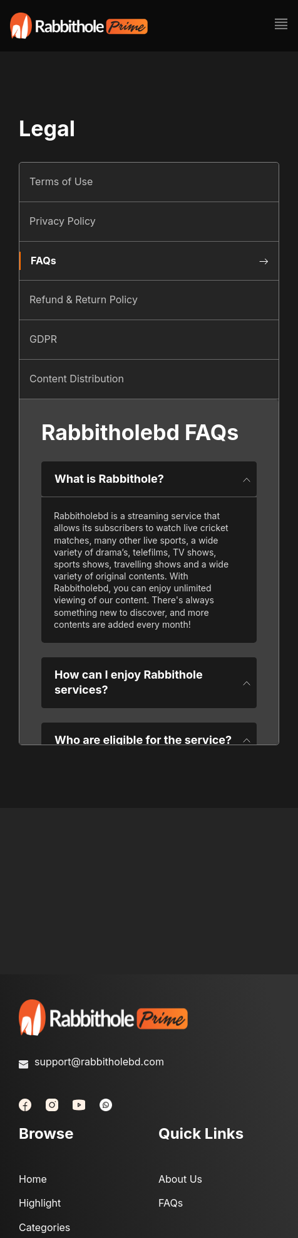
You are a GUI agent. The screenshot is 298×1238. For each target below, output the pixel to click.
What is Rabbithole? (152, 479)
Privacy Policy (62, 221)
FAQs (43, 260)
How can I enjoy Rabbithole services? (152, 682)
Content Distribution (76, 378)
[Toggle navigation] (277, 25)
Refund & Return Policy (83, 299)
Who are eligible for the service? (152, 740)
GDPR (43, 339)
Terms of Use (61, 181)
